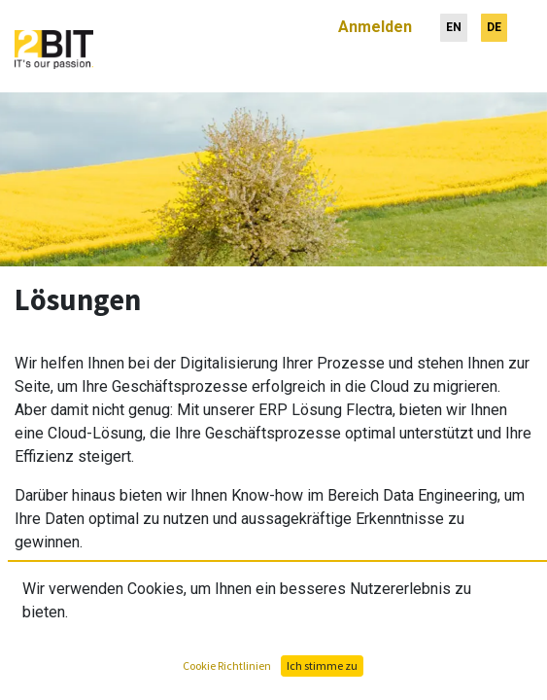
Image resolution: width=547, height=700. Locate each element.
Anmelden (375, 19)
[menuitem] (453, 20)
